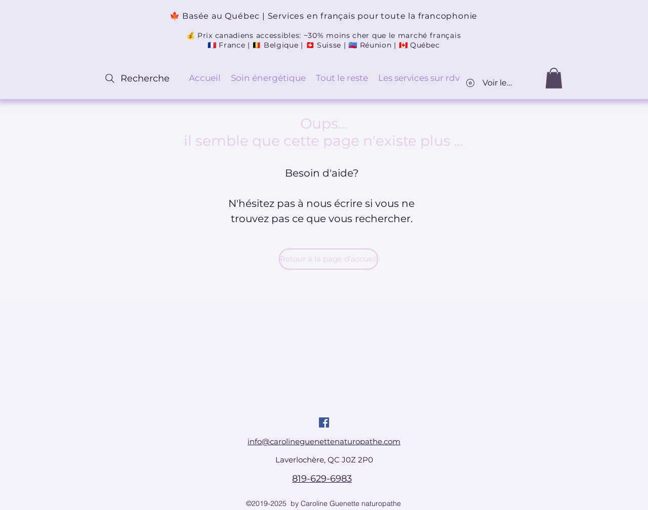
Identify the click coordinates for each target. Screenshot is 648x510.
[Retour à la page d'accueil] (328, 259)
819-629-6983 (322, 478)
